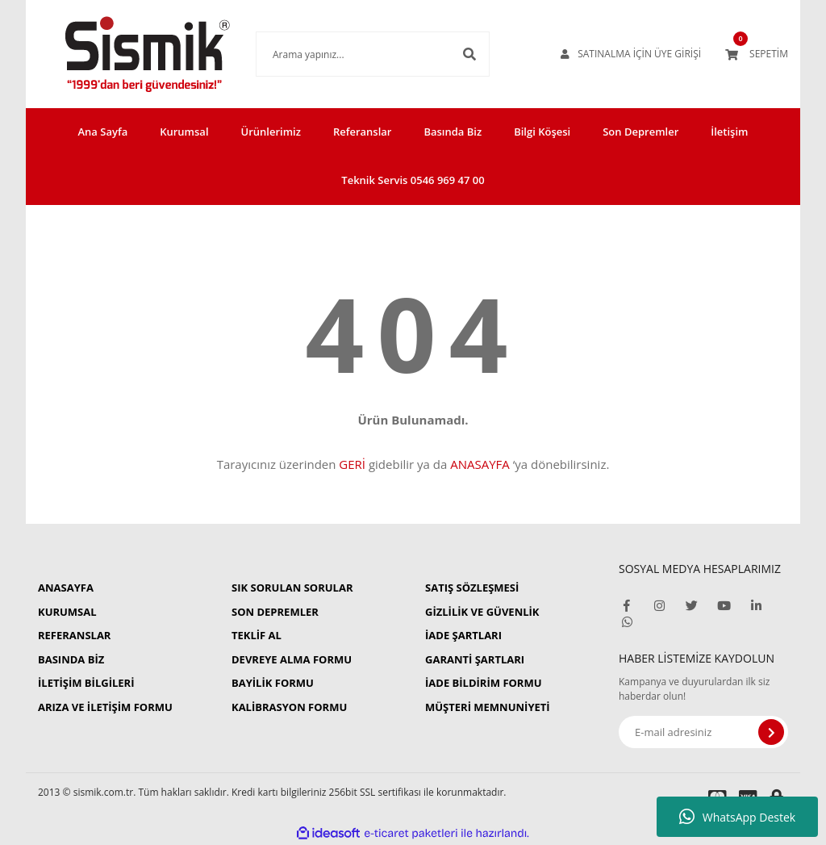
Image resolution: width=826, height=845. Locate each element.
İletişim (729, 131)
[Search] (348, 54)
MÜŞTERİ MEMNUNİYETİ (487, 707)
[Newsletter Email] (703, 732)
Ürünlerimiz (271, 131)
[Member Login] (631, 54)
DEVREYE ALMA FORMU (292, 659)
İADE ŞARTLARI (463, 635)
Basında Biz (452, 131)
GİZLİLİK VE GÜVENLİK (482, 611)
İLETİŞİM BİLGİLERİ (86, 683)
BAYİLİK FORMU (273, 683)
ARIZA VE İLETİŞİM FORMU (105, 707)
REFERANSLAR (74, 635)
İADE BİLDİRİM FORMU (483, 683)
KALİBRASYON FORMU (289, 707)
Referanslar (362, 131)
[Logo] (123, 54)
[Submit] (771, 732)
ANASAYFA (480, 464)
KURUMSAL (67, 611)
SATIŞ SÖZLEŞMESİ (472, 587)
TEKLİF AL (257, 635)
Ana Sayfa (103, 131)
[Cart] (756, 54)
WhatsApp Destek (737, 817)
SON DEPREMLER (275, 611)
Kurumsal (184, 131)
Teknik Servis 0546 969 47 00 (412, 180)
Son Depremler (640, 131)
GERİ (352, 464)
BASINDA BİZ (71, 659)
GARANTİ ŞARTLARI (474, 659)
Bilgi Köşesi (542, 131)
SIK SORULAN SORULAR (292, 587)
